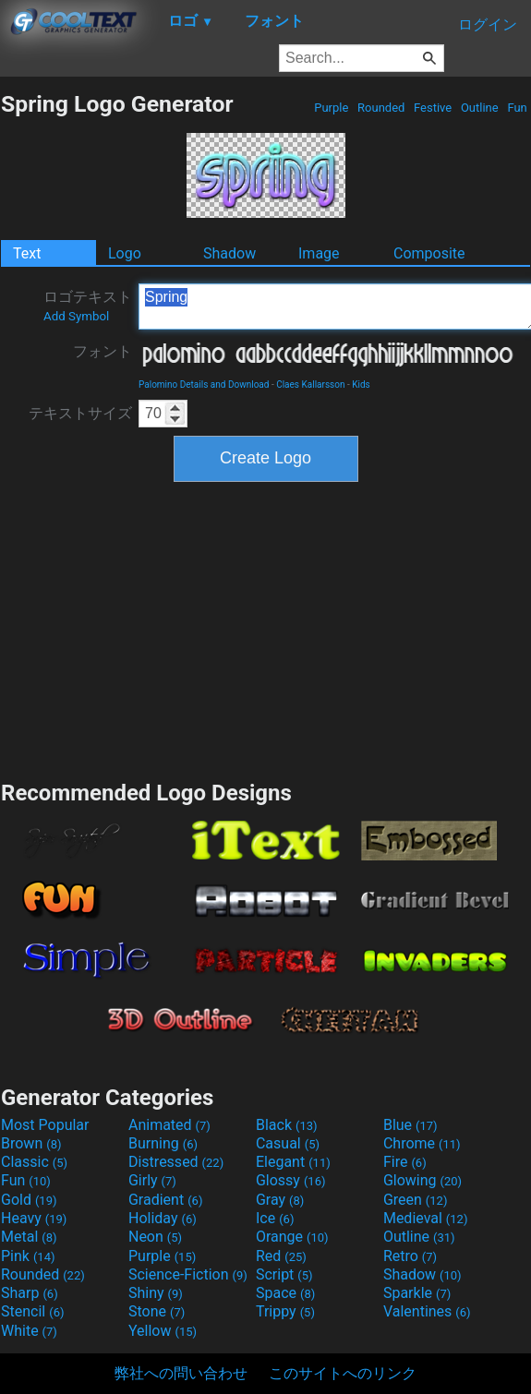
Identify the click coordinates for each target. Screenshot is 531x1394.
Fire (405, 1162)
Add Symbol (76, 316)
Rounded (381, 107)
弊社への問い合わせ (181, 1373)
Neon (155, 1236)
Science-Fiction (187, 1274)
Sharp (29, 1293)
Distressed (175, 1162)
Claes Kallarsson (310, 384)
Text (27, 253)
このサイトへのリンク (342, 1373)
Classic (34, 1162)
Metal (29, 1236)
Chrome (422, 1143)
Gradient (165, 1199)
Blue (410, 1125)
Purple (331, 107)
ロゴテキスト (87, 305)
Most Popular (45, 1125)
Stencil (32, 1311)
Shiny (155, 1293)
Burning (163, 1143)
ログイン (487, 24)
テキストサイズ (80, 413)
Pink (28, 1256)
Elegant (293, 1162)
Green (415, 1199)
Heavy (33, 1218)
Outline (479, 107)
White (29, 1331)
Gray (280, 1199)
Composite (429, 253)
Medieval (425, 1218)
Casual (288, 1143)
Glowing (422, 1180)
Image (319, 253)
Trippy (285, 1311)
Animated (169, 1125)
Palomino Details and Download (204, 384)
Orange (292, 1236)
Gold (29, 1199)
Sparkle (417, 1293)
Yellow (162, 1331)
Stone (156, 1311)
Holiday (162, 1218)
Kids (361, 384)
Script (284, 1274)
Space (285, 1293)
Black (287, 1125)
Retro (410, 1256)
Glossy (291, 1180)
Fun (517, 107)
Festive (433, 107)
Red (281, 1256)
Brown (31, 1143)
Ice (275, 1218)
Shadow (229, 253)
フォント (102, 351)
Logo (124, 253)
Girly (152, 1180)
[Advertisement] (266, 628)
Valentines (427, 1311)
